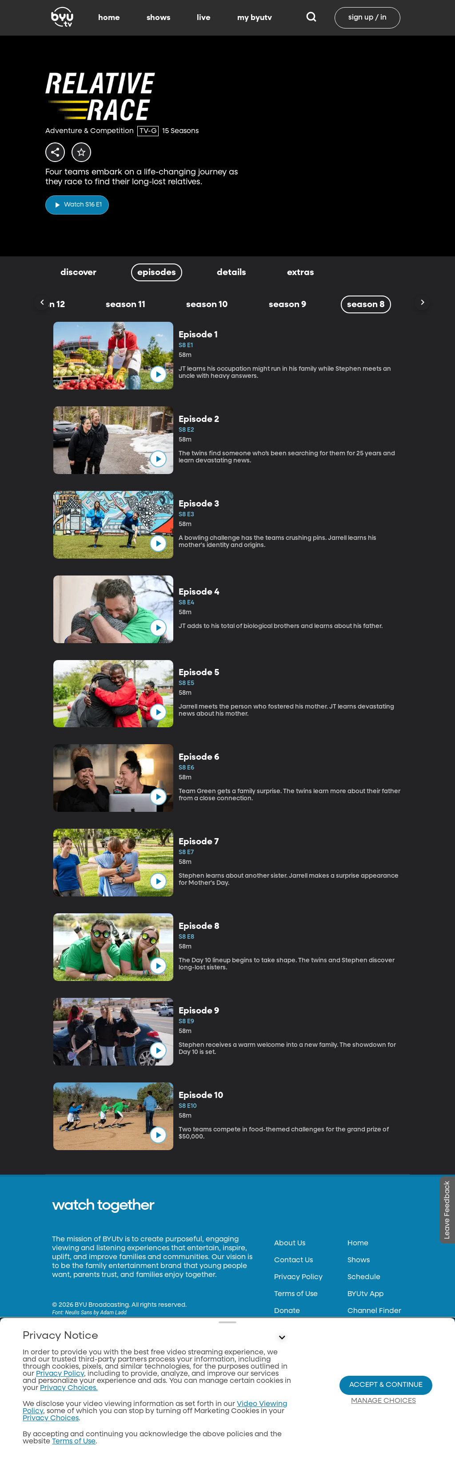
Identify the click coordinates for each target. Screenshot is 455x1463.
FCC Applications (304, 1345)
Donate (287, 1311)
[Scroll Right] (422, 302)
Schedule (363, 1277)
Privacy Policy (298, 1277)
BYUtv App (365, 1294)
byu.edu (66, 1392)
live (204, 18)
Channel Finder (374, 1311)
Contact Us (293, 1260)
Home (357, 1243)
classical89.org (77, 1426)
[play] (77, 202)
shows (158, 18)
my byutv (254, 18)
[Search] (311, 17)
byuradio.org (74, 1409)
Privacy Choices (302, 1362)
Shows (358, 1260)
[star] (86, 152)
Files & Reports (298, 1328)
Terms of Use (296, 1294)
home (109, 18)
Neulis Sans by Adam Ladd (95, 1312)
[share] (56, 152)
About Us (289, 1243)
